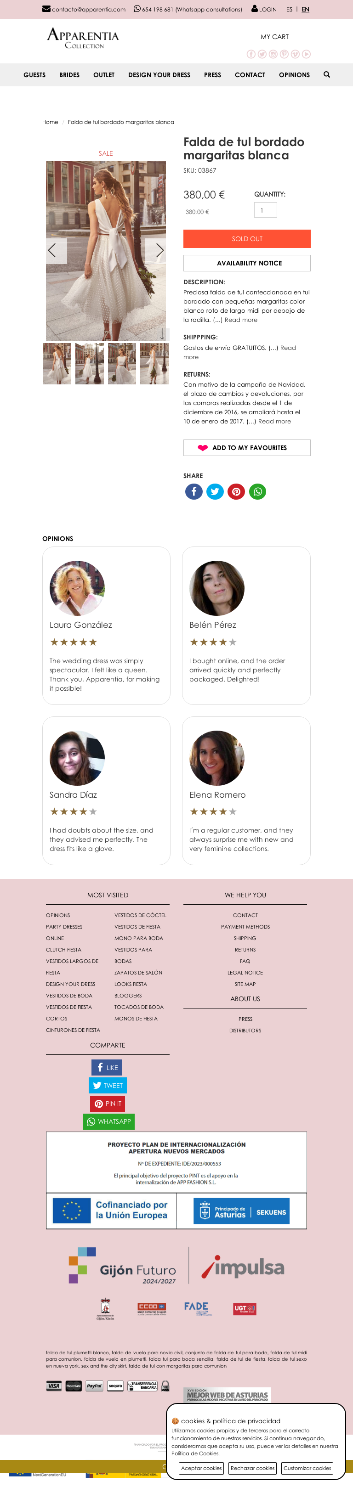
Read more (241, 319)
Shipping (245, 938)
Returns (245, 949)
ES (289, 9)
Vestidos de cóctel (140, 915)
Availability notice (249, 263)
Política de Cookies (194, 1453)
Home (50, 121)
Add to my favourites (249, 447)
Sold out (247, 238)
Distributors (245, 1030)
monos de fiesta (136, 1018)
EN (305, 9)
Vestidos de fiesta (137, 926)
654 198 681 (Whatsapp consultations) (188, 9)
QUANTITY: (269, 194)
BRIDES (69, 75)
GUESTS (34, 75)
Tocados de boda (139, 1007)
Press (212, 75)
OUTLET (103, 75)
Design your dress (159, 75)
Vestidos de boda (69, 995)
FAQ (245, 961)
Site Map (245, 984)
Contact (250, 75)
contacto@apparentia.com (83, 9)
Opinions (294, 75)
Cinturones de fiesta (73, 1030)
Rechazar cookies (252, 1468)
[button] (286, 36)
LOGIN (264, 9)
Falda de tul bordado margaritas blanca (121, 121)
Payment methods (245, 926)
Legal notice (245, 972)
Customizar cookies (307, 1468)
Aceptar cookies (201, 1468)
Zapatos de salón (138, 972)
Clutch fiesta (63, 949)
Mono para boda (138, 938)
